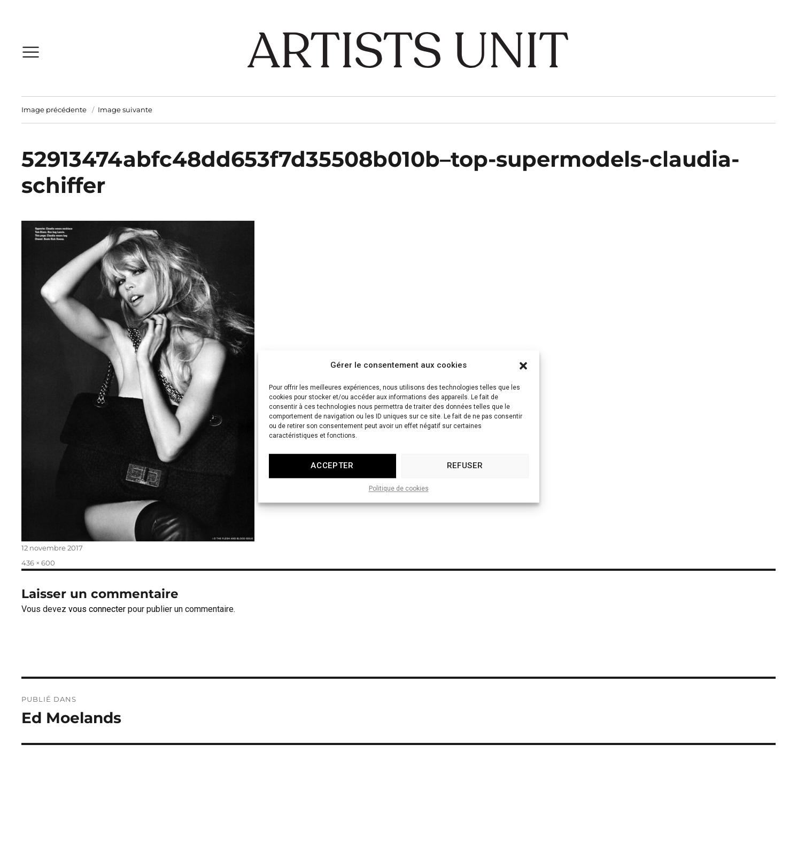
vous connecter (97, 609)
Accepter (332, 478)
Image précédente (54, 109)
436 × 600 (38, 563)
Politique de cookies (399, 501)
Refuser (465, 478)
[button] (523, 377)
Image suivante (125, 109)
